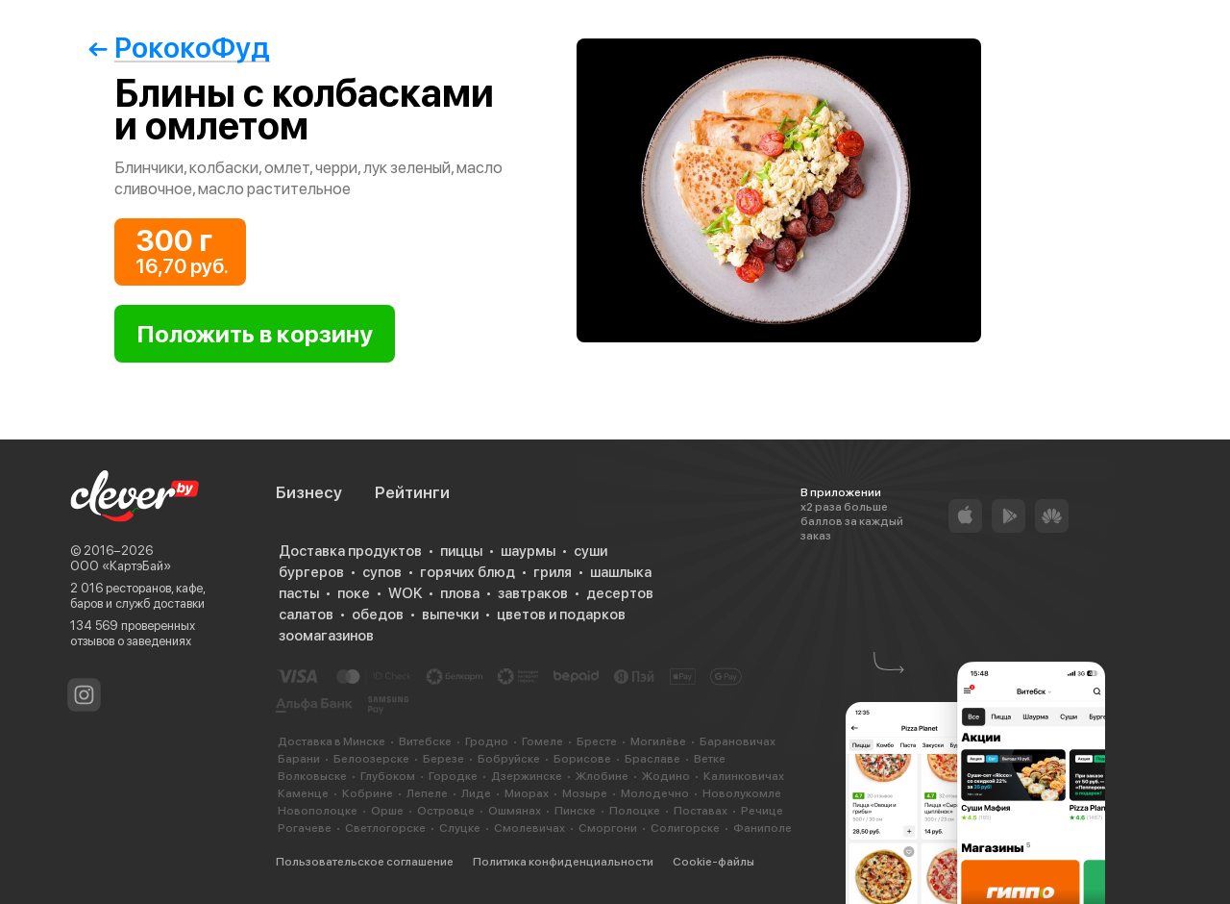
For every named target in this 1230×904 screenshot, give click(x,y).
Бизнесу (309, 492)
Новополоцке (317, 810)
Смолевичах (529, 828)
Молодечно (655, 793)
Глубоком (387, 776)
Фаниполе (762, 828)
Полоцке (634, 810)
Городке (453, 776)
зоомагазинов (326, 635)
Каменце (303, 793)
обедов (378, 614)
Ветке (710, 759)
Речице (762, 810)
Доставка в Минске (331, 741)
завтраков (533, 593)
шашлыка (621, 572)
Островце (446, 810)
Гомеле (542, 741)
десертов (619, 593)
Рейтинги (412, 492)
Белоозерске (371, 759)
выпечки (450, 614)
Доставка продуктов (350, 551)
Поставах (700, 810)
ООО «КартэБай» (120, 566)
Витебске (425, 741)
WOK (405, 593)
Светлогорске (385, 828)
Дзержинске (526, 776)
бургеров (311, 572)
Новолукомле (741, 793)
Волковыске (312, 776)
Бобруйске (509, 759)
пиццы (461, 551)
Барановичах (737, 741)
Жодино (666, 776)
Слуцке (459, 828)
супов (382, 572)
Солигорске (685, 828)
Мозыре (584, 793)
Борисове (582, 759)
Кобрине (367, 793)
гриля (552, 572)
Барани (299, 759)
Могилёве (658, 741)
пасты (299, 593)
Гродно (486, 741)
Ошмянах (514, 810)
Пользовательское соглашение (365, 861)
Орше (387, 810)
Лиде (476, 793)
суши (590, 551)
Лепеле (427, 793)
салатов (306, 614)
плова (460, 593)
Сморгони (607, 828)
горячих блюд (467, 572)
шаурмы (528, 551)
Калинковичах (743, 776)
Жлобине (602, 776)
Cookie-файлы (713, 861)
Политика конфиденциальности (563, 861)
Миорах (526, 793)
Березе (443, 759)
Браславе (652, 759)
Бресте (597, 741)
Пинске (575, 810)
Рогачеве (305, 828)
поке (353, 593)
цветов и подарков (561, 614)
